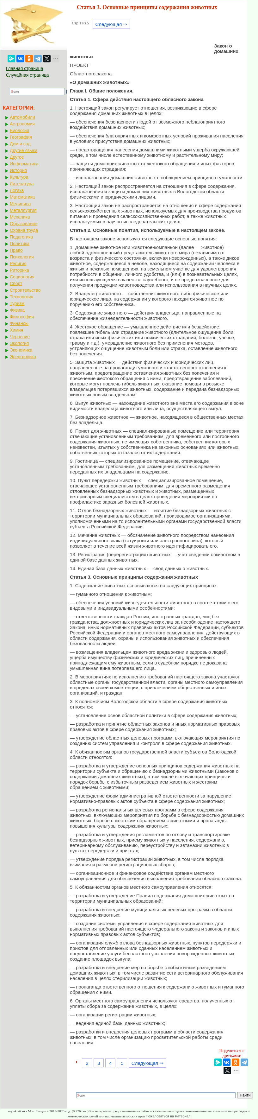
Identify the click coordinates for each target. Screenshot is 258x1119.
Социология (22, 276)
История (18, 170)
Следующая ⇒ (111, 24)
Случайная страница (27, 75)
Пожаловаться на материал (168, 1116)
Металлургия (23, 210)
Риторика (19, 270)
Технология (21, 296)
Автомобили (22, 117)
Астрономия (22, 123)
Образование (23, 223)
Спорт (16, 283)
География (21, 137)
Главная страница (24, 68)
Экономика (21, 350)
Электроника (23, 356)
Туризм (17, 303)
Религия (18, 263)
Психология (22, 256)
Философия (22, 316)
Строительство (25, 290)
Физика (17, 310)
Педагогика (21, 236)
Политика (19, 243)
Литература (22, 183)
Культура (19, 177)
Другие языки (23, 150)
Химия (16, 330)
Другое (17, 157)
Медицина (20, 203)
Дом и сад (20, 143)
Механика (20, 216)
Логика (17, 190)
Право (16, 250)
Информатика (24, 163)
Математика (22, 197)
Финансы (19, 323)
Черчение (20, 336)
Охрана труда (24, 230)
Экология (19, 343)
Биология (19, 130)
